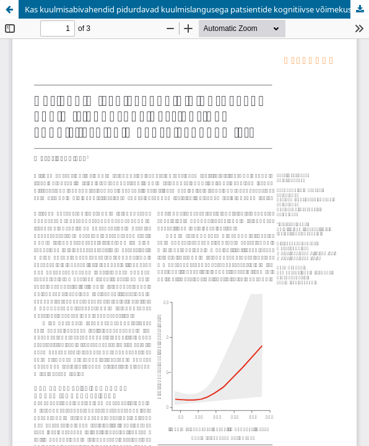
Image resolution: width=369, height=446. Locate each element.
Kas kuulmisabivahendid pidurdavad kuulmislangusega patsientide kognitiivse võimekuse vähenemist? (197, 9)
